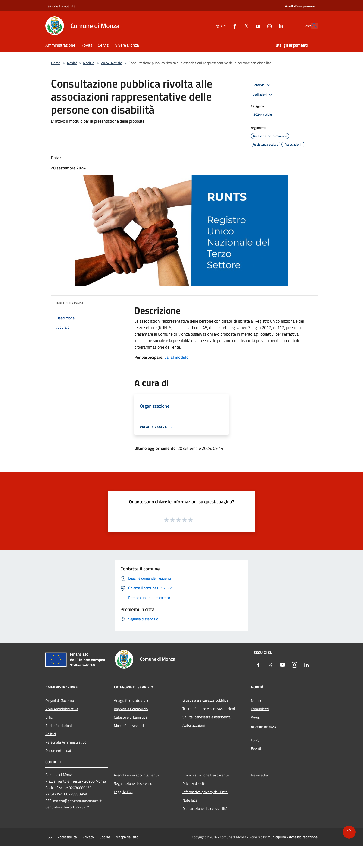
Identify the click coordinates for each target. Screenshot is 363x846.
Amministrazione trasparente (205, 775)
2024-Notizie (111, 63)
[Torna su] (349, 832)
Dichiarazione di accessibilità (204, 808)
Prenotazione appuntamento (136, 775)
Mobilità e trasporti (129, 725)
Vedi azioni (263, 95)
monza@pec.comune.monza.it (77, 800)
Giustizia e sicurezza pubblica (205, 700)
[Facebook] (224, 25)
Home (55, 63)
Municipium (276, 837)
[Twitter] (236, 25)
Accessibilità (67, 837)
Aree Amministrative (61, 709)
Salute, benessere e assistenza (206, 717)
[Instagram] (259, 25)
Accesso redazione (303, 837)
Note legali (190, 800)
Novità (72, 63)
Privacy (88, 837)
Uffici (49, 717)
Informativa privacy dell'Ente (205, 792)
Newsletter (260, 775)
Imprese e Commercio (131, 709)
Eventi (256, 748)
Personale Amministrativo (65, 742)
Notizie (88, 63)
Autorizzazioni (193, 725)
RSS (48, 837)
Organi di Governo (59, 700)
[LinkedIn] (270, 25)
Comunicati (260, 709)
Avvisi (255, 717)
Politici (50, 734)
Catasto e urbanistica (130, 717)
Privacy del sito (194, 783)
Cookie (105, 837)
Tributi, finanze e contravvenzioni (208, 708)
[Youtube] (247, 25)
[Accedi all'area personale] (300, 6)
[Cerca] (312, 25)
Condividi (262, 85)
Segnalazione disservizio (133, 783)
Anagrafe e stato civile (131, 700)
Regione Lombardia (60, 6)
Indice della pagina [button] (69, 303)
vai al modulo (176, 357)
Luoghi (256, 740)
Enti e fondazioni (58, 725)
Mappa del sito (127, 837)
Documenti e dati (58, 750)
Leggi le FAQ (123, 792)
